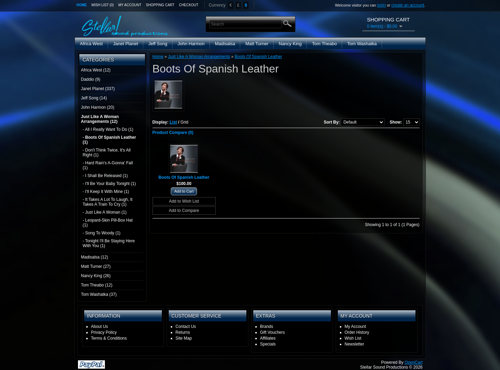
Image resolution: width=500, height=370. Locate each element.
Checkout (188, 5)
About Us (99, 326)
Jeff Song (157, 43)
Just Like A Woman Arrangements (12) (100, 119)
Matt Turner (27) (96, 266)
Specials (268, 344)
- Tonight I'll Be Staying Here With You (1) (109, 243)
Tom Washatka (362, 43)
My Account (129, 5)
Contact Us (186, 326)
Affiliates (268, 338)
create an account (407, 5)
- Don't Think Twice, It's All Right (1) (107, 152)
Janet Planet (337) (98, 88)
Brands (266, 326)
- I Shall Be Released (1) (105, 175)
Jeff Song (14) (94, 98)
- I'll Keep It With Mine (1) (106, 191)
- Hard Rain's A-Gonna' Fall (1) (108, 165)
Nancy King (290, 43)
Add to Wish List (184, 201)
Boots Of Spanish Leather (258, 56)
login (381, 5)
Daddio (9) (90, 79)
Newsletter (354, 344)
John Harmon (191, 43)
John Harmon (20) (98, 107)
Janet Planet (125, 43)
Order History (357, 332)
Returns (183, 332)
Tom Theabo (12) (96, 285)
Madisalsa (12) (94, 257)
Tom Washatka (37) (99, 294)
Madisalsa (225, 43)
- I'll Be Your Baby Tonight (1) (109, 183)
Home (82, 5)
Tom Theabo (324, 43)
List (173, 122)
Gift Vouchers (272, 332)
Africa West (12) (96, 70)
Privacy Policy (104, 332)
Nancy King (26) (96, 275)
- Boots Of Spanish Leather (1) (109, 140)
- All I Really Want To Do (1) (108, 129)
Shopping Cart (160, 5)
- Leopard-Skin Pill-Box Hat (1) (108, 222)
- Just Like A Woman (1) (105, 212)
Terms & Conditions (109, 338)
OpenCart (413, 362)
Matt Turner (256, 43)
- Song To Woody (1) (102, 233)
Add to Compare (184, 210)
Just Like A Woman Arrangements (199, 56)
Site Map (184, 338)
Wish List (353, 338)
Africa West (91, 43)
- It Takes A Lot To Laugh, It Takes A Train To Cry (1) (108, 202)
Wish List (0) (102, 5)
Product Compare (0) (173, 132)
